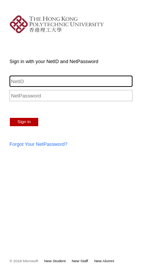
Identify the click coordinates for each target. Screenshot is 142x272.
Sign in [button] (24, 121)
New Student (55, 261)
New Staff (80, 261)
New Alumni (104, 261)
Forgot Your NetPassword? (38, 144)
